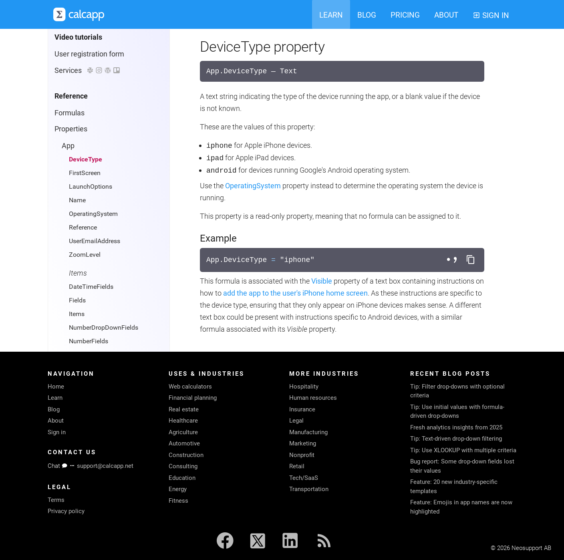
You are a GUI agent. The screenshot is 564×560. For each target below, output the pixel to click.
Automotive (184, 443)
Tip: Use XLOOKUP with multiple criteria (463, 450)
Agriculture (183, 432)
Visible (321, 281)
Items (77, 314)
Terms (56, 500)
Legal (296, 420)
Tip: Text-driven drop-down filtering (456, 438)
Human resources (313, 397)
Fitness (178, 500)
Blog (54, 409)
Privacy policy (66, 511)
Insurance (302, 409)
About (56, 420)
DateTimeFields (91, 286)
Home (56, 386)
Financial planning (193, 397)
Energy (178, 489)
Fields (77, 300)
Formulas (69, 113)
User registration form (89, 54)
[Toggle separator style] (453, 260)
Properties (70, 129)
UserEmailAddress (94, 241)
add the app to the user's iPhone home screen (295, 293)
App (68, 145)
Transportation (308, 489)
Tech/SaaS (303, 477)
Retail (296, 466)
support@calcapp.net (105, 465)
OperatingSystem (93, 214)
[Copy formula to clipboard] (470, 260)
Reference (83, 227)
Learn (55, 397)
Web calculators (190, 386)
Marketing (302, 443)
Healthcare (183, 420)
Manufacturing (308, 432)
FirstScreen (85, 173)
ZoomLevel (85, 254)
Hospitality (303, 386)
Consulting (183, 466)
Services (87, 70)
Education (182, 477)
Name (77, 200)
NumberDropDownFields (103, 327)
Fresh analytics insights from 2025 (456, 427)
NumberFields (88, 341)
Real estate (184, 409)
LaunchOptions (90, 186)
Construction (186, 455)
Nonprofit (301, 455)
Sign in (57, 432)
